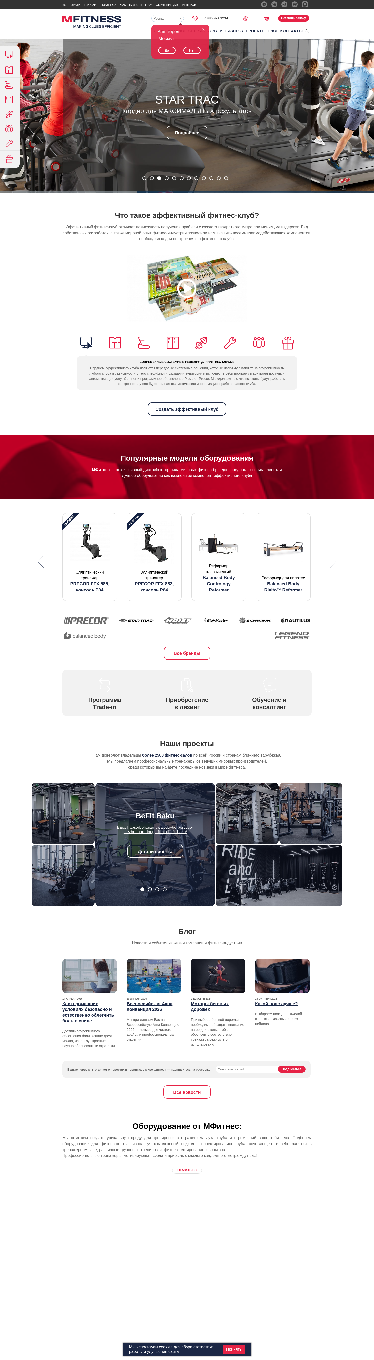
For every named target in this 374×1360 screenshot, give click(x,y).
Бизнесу (109, 5)
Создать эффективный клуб (187, 409)
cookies (165, 1347)
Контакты (291, 31)
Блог (273, 31)
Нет (192, 50)
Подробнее (187, 132)
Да (167, 50)
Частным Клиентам (136, 5)
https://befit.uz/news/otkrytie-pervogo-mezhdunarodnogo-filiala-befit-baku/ (158, 829)
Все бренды (187, 653)
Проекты (256, 31)
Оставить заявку (293, 18)
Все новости (187, 1092)
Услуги (215, 31)
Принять (234, 1349)
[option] (89, 557)
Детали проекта (155, 851)
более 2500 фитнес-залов (167, 755)
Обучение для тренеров (176, 5)
